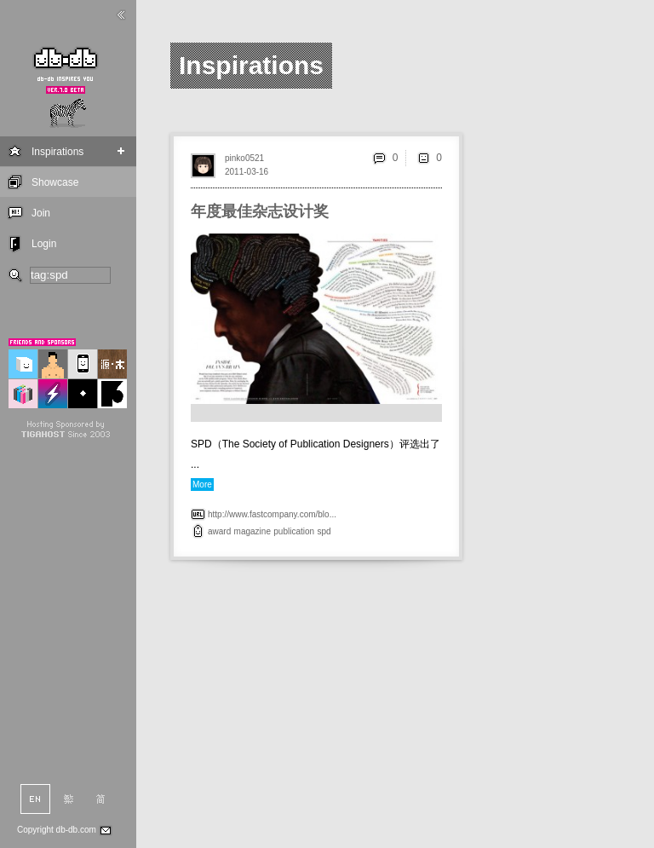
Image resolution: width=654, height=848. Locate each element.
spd (323, 531)
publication (293, 531)
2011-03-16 (246, 171)
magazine (252, 531)
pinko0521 (244, 158)
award (219, 531)
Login (44, 244)
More (202, 484)
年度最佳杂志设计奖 (260, 211)
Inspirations (57, 152)
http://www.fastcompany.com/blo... (272, 514)
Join (41, 213)
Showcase (55, 182)
